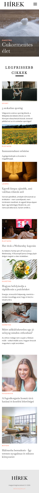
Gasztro (7, 40)
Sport (5, 103)
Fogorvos (7, 393)
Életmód (7, 146)
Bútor (5, 446)
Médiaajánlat (19, 489)
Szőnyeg (6, 325)
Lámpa (5, 184)
